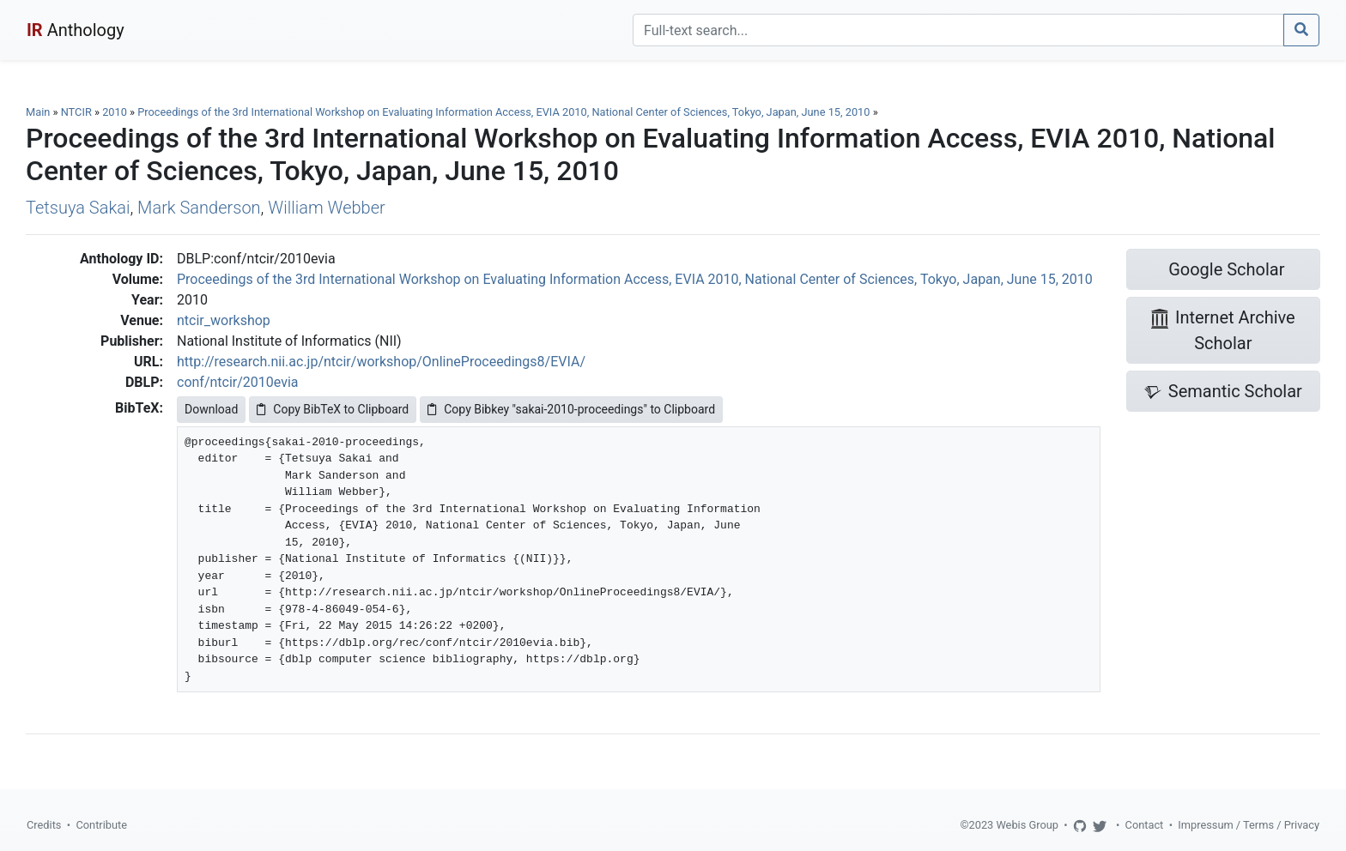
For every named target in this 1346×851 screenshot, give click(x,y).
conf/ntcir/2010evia (238, 382)
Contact (1144, 824)
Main (38, 112)
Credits (44, 824)
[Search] (958, 30)
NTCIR (76, 112)
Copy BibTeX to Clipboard (333, 409)
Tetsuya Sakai (78, 207)
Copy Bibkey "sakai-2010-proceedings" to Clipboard (571, 409)
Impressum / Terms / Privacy (1248, 824)
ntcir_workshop (223, 320)
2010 (114, 112)
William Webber (326, 207)
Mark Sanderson (199, 207)
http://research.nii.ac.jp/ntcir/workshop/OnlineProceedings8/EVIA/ (381, 361)
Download (211, 409)
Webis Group (1027, 824)
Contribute (101, 824)
